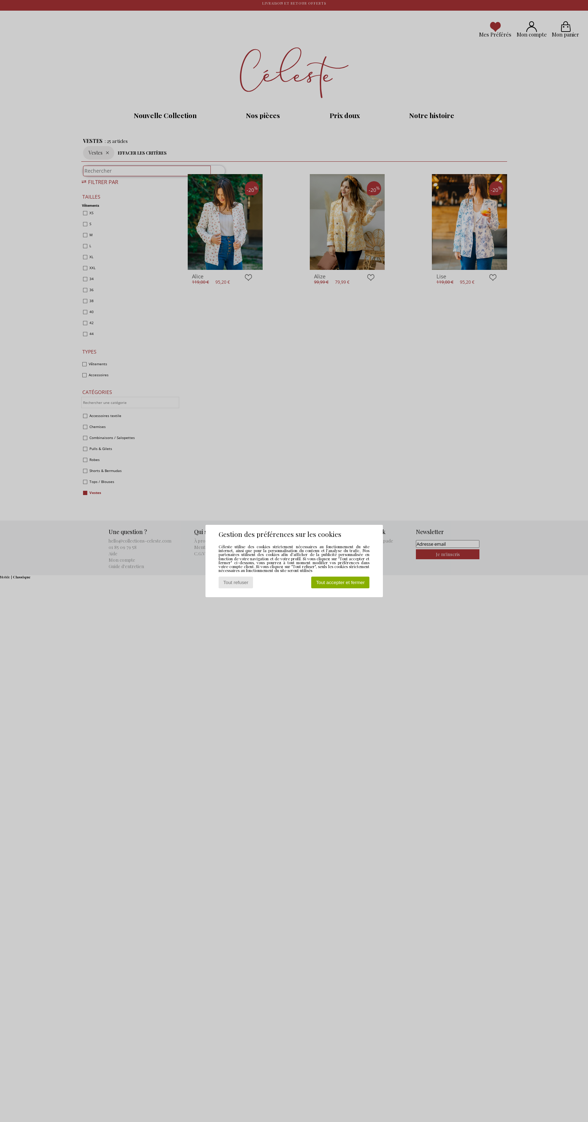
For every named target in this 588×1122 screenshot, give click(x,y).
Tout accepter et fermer (340, 582)
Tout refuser (235, 582)
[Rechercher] (214, 174)
